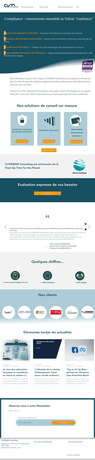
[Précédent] (6, 227)
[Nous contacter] (48, 150)
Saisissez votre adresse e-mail (27, 417)
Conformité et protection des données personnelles (22, 130)
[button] (29, 6)
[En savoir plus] (22, 141)
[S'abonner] (63, 422)
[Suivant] (89, 227)
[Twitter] (85, 229)
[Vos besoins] (47, 193)
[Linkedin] (85, 223)
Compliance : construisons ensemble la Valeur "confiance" (48, 19)
